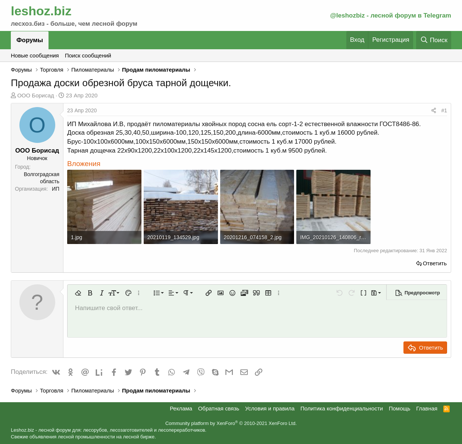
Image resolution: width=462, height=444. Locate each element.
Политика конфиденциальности (341, 408)
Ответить (435, 263)
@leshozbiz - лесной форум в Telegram (390, 15)
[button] (78, 293)
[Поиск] (433, 40)
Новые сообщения (35, 55)
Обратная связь (219, 408)
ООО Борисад (35, 95)
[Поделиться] (433, 111)
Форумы (29, 40)
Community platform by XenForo (231, 423)
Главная (426, 408)
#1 (444, 110)
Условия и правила (270, 408)
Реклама (181, 408)
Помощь (400, 408)
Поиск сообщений (88, 55)
